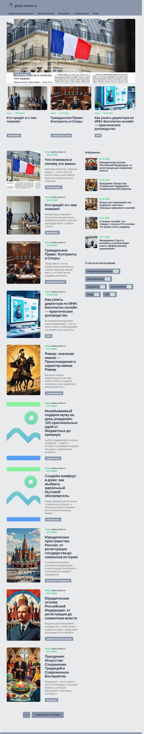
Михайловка (13, 135)
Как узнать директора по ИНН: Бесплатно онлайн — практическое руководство (114, 123)
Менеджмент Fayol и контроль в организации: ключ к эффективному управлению (114, 244)
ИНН (98, 135)
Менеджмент (64, 13)
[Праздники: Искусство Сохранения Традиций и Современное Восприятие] (91, 184)
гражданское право (61, 135)
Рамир (96, 13)
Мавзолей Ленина (46, 13)
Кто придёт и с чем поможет (21, 119)
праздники (52, 715)
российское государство (58, 593)
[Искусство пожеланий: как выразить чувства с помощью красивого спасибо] (91, 203)
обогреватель (53, 530)
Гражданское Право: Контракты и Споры (67, 119)
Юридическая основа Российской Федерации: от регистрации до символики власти (115, 165)
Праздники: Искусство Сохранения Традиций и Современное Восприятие (115, 186)
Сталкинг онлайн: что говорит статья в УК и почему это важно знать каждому (117, 224)
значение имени (54, 400)
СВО (110, 293)
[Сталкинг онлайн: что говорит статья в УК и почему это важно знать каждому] (91, 222)
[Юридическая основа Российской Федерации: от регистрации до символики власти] (91, 163)
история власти (81, 13)
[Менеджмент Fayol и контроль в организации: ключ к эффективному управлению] (91, 241)
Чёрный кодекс (22, 74)
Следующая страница (47, 730)
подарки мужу (53, 467)
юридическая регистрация (21, 13)
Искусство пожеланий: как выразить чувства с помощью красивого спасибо (117, 205)
